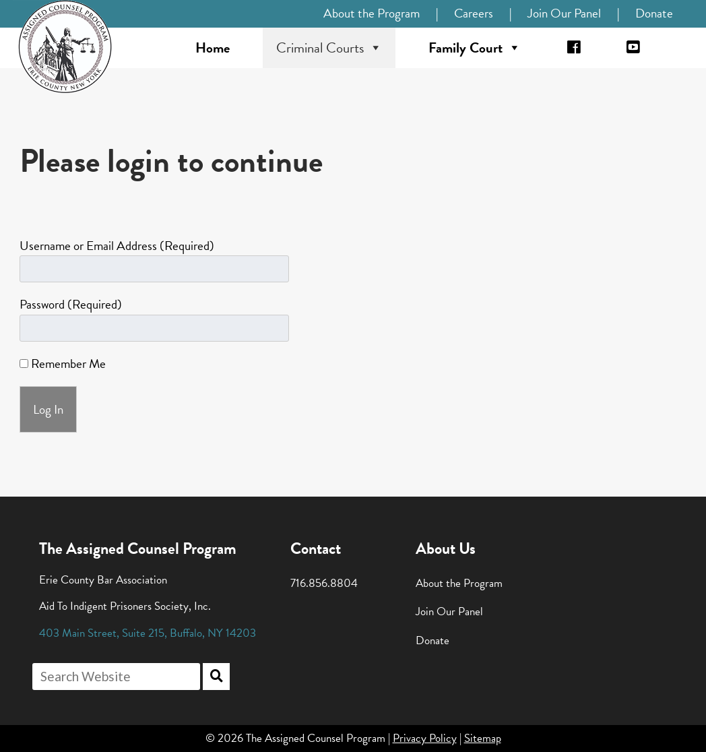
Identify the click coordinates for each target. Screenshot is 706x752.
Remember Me (63, 363)
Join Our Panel (564, 13)
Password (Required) (71, 304)
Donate (654, 13)
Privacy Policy (425, 738)
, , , (147, 633)
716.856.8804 (324, 583)
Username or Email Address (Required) (117, 245)
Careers (473, 13)
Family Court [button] (474, 48)
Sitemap (482, 738)
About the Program (371, 13)
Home (212, 48)
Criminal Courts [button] (329, 48)
